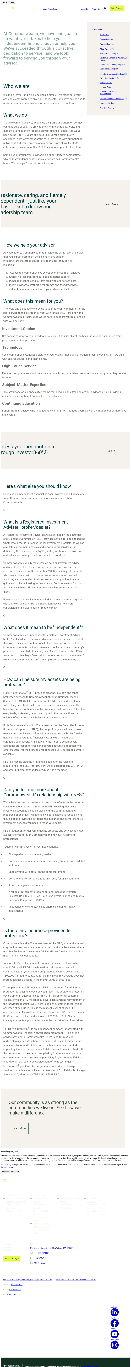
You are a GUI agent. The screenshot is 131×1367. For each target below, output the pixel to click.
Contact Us (8, 1247)
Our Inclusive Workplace (96, 1208)
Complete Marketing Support (41, 1212)
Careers (6, 1244)
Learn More (19, 1128)
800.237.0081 (44, 1256)
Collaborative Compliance (43, 1223)
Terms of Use (40, 1348)
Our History (91, 1202)
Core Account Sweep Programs (112, 64)
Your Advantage (50, 9)
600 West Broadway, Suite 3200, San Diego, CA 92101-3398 (68, 1251)
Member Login (11, 1258)
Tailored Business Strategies (40, 1200)
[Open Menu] (6, 1364)
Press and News (66, 1208)
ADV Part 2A (105, 49)
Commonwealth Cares (95, 1214)
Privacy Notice (106, 82)
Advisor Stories (66, 1205)
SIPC (54, 1352)
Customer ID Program (109, 69)
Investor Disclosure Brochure (112, 74)
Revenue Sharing (107, 103)
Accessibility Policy (54, 1348)
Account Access (106, 39)
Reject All (5, 1171)
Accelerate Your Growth (15, 1202)
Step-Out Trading (107, 108)
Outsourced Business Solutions (41, 1231)
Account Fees (105, 44)
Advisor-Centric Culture (96, 1205)
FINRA (48, 1352)
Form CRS (104, 34)
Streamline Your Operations (12, 1206)
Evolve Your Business (14, 1198)
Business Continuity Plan (110, 53)
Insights (84, 9)
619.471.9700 (69, 1264)
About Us (96, 9)
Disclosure (17, 1348)
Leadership (91, 1198)
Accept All (15, 1171)
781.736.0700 (42, 1261)
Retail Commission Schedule (112, 99)
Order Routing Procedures (110, 78)
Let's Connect (117, 8)
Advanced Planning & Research (41, 1206)
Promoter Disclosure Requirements (108, 92)
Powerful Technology (41, 1227)
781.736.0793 (39, 1266)
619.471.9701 (66, 1269)
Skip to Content (8, 2)
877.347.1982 (71, 1259)
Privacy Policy (106, 87)
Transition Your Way (14, 1211)
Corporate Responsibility (96, 1211)
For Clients (97, 29)
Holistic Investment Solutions (41, 1218)
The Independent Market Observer (70, 1200)
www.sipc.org (35, 1016)
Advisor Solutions (69, 9)
